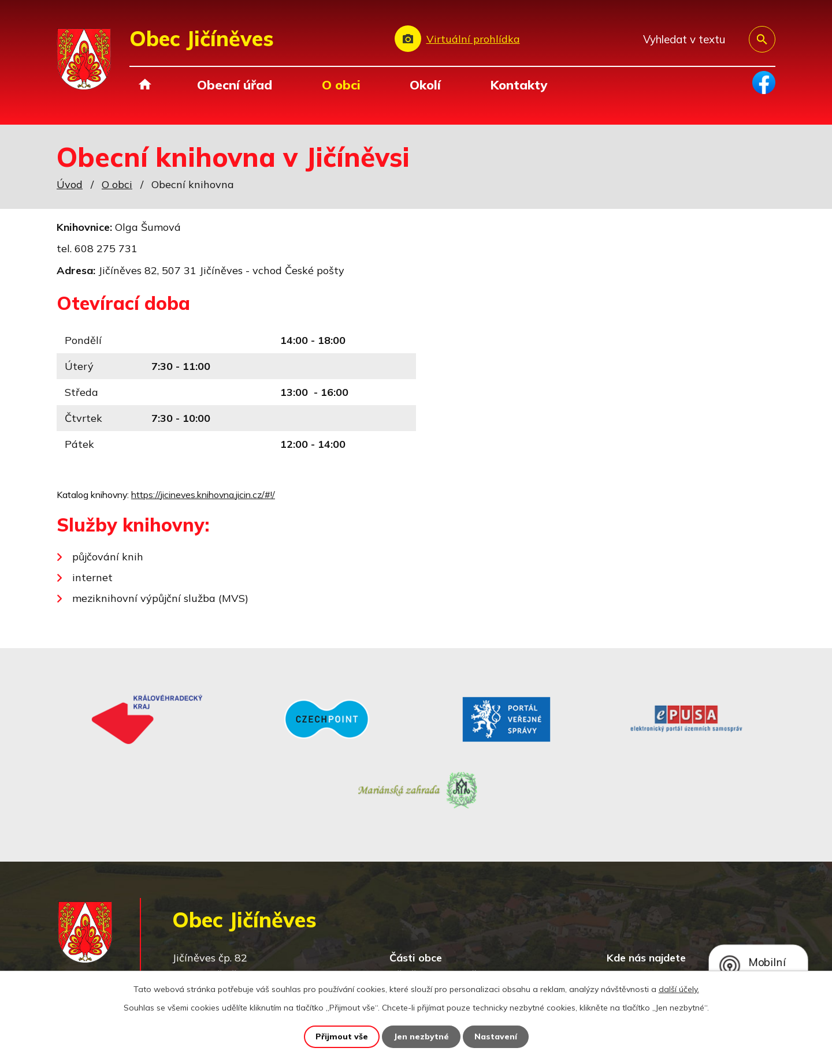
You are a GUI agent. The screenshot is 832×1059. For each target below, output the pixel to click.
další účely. (679, 989)
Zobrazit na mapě (693, 917)
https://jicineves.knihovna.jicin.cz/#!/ (203, 494)
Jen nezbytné (421, 1036)
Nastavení (495, 1036)
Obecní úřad (234, 84)
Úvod (145, 84)
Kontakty (518, 84)
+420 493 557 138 (267, 933)
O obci (341, 84)
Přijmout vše (341, 1036)
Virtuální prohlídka (473, 39)
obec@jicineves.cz (265, 949)
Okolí (425, 84)
